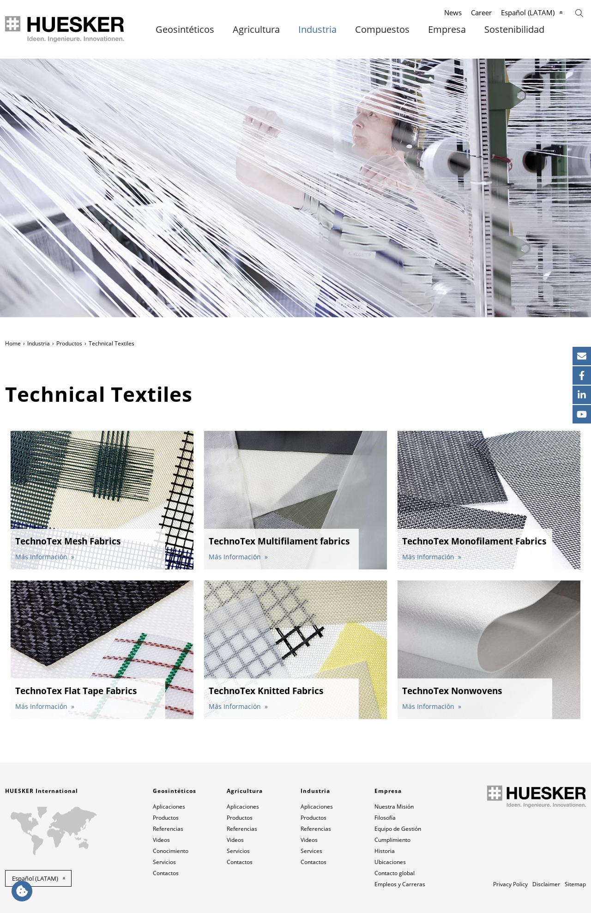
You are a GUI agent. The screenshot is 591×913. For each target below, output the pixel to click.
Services (311, 851)
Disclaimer (546, 884)
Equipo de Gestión (397, 829)
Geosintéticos (185, 29)
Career (481, 12)
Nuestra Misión (394, 806)
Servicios (164, 862)
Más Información (42, 556)
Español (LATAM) (528, 12)
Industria (317, 29)
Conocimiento (170, 851)
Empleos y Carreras (399, 884)
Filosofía (385, 818)
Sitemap (575, 884)
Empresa (447, 29)
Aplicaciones (169, 806)
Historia (384, 851)
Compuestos (382, 29)
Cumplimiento (392, 840)
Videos (161, 840)
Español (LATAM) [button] (35, 878)
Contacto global (394, 873)
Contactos (166, 873)
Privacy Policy (510, 884)
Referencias (168, 829)
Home (13, 343)
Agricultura (256, 29)
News (453, 12)
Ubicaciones (390, 862)
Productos (69, 343)
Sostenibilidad (514, 29)
